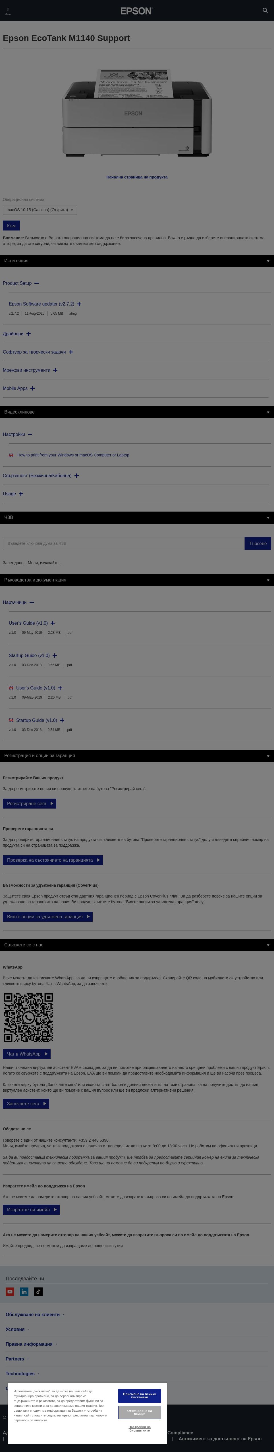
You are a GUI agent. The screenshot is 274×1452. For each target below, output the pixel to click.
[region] (87, 1413)
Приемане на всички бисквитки (139, 1395)
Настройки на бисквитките (139, 1428)
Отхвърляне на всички (139, 1412)
